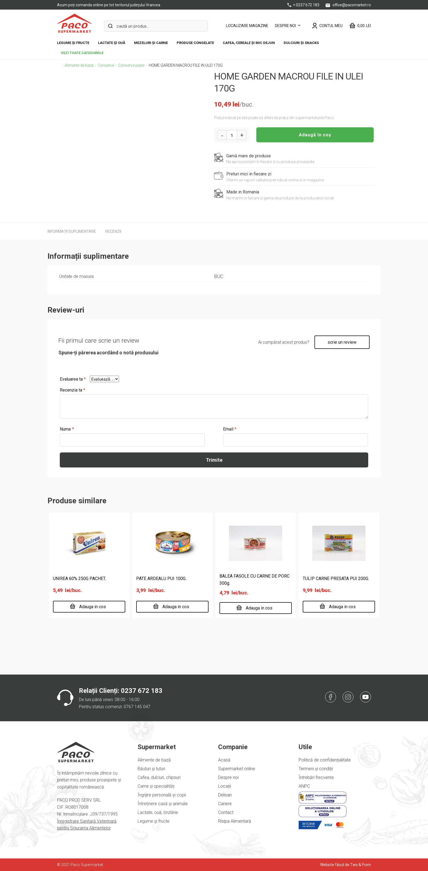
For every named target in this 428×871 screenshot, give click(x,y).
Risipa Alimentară (234, 821)
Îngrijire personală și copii (162, 795)
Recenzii (113, 231)
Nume (67, 429)
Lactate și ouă (111, 43)
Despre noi (285, 25)
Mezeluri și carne (151, 43)
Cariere (225, 803)
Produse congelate (195, 43)
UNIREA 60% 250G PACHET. (79, 578)
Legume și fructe (73, 43)
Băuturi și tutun (151, 768)
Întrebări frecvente (316, 777)
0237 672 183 (141, 691)
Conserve (106, 65)
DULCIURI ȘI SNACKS (301, 43)
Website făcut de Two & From (345, 865)
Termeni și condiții (316, 768)
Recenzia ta (72, 390)
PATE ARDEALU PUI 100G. (161, 578)
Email (229, 429)
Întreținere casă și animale (163, 803)
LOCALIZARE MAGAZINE (247, 25)
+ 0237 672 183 (303, 5)
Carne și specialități (156, 786)
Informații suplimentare (71, 231)
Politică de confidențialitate (325, 760)
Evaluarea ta (73, 379)
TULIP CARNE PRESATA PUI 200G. (336, 578)
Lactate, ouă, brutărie (158, 812)
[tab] (71, 231)
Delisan (225, 795)
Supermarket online (236, 768)
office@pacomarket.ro (348, 5)
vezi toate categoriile (82, 53)
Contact (225, 812)
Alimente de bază (79, 65)
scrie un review (342, 342)
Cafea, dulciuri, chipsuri (159, 777)
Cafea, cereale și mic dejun (249, 43)
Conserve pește (131, 65)
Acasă (224, 760)
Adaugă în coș (315, 134)
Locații (224, 786)
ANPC (304, 786)
